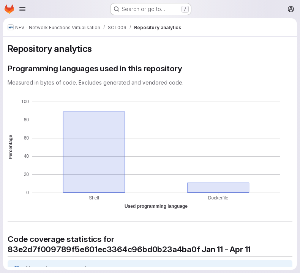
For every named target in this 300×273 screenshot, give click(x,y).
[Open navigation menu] (22, 9)
